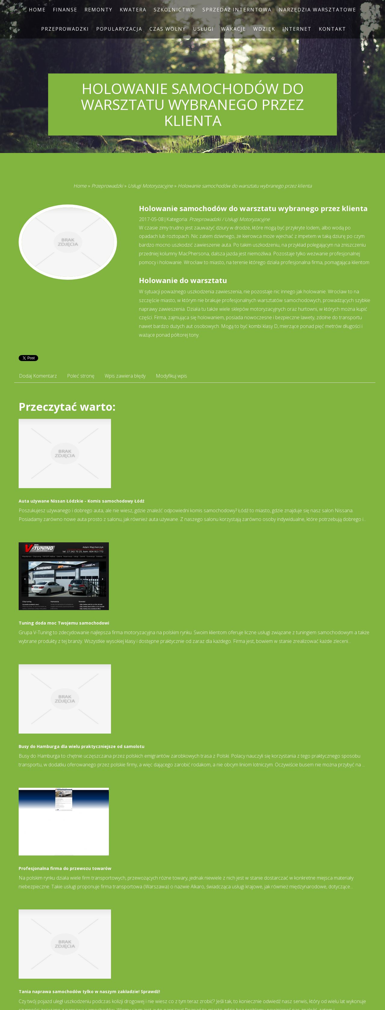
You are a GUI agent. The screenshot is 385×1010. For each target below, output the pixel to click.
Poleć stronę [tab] (80, 376)
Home (80, 185)
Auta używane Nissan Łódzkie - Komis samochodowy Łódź (81, 501)
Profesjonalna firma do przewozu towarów (65, 868)
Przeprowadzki (107, 185)
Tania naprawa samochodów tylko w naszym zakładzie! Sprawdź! (89, 991)
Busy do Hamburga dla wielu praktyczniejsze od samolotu (81, 746)
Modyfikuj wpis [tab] (171, 376)
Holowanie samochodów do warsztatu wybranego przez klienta (245, 185)
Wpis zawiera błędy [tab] (125, 376)
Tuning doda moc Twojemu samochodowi (64, 623)
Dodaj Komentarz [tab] (38, 376)
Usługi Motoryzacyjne (150, 185)
